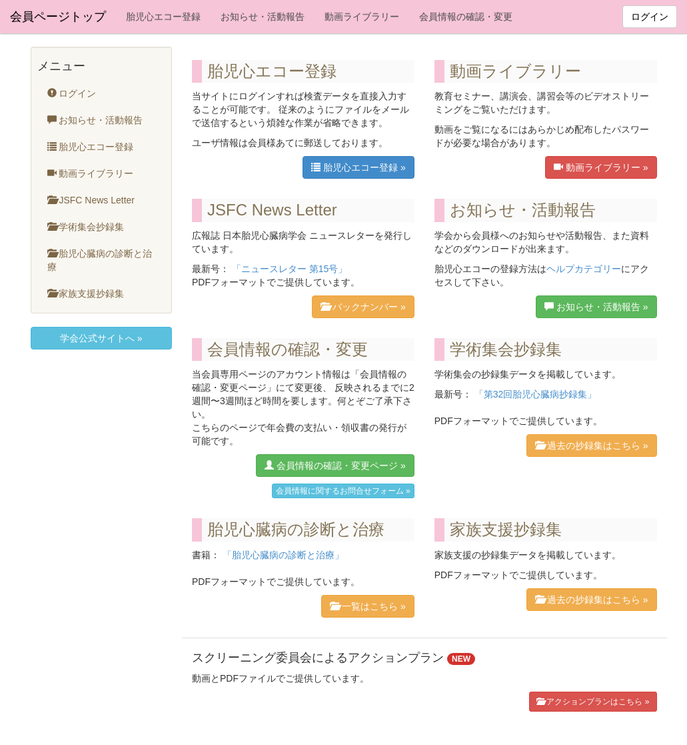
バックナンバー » (363, 306)
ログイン (649, 16)
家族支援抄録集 (86, 293)
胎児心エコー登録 (163, 16)
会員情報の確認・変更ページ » (335, 465)
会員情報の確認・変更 (465, 16)
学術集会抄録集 (86, 226)
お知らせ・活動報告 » (596, 306)
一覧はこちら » (368, 606)
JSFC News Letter (91, 199)
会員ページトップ (58, 16)
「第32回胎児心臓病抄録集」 (535, 394)
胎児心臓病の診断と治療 (100, 259)
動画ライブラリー (362, 16)
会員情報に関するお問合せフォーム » (343, 491)
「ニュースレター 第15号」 (289, 268)
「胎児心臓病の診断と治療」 (283, 555)
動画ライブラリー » (601, 167)
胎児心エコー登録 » (358, 167)
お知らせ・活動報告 (263, 16)
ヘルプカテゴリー (583, 268)
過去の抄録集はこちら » (591, 445)
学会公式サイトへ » (101, 338)
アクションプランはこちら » (592, 701)
